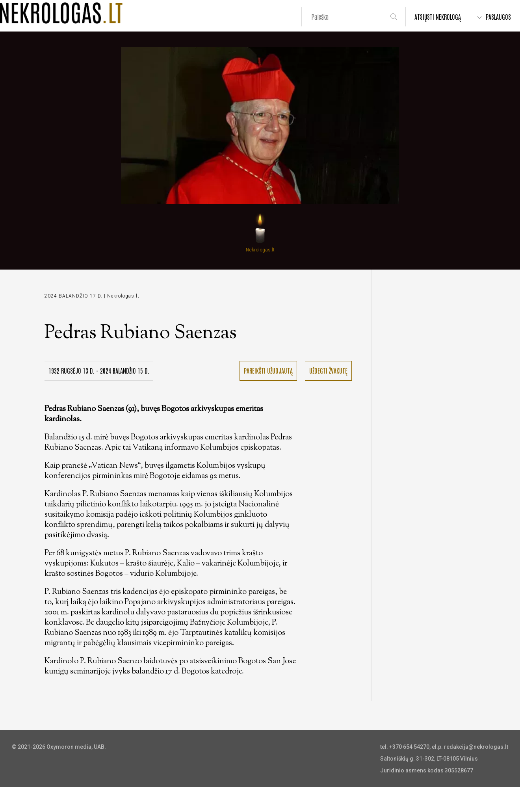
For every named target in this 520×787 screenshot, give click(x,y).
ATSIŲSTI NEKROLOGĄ (437, 16)
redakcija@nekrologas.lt (476, 747)
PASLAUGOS (498, 16)
